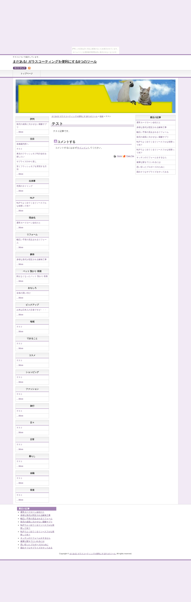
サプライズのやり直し (27, 161)
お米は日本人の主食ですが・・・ (32, 310)
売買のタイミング (25, 186)
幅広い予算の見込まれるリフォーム (153, 132)
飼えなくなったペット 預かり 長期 (32, 276)
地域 (101, 116)
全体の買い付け (24, 293)
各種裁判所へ (23, 144)
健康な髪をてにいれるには (149, 162)
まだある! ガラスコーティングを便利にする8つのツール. (92, 554)
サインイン (82, 147)
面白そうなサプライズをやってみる (153, 172)
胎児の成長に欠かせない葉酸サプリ (153, 137)
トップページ (27, 73)
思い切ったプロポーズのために (151, 167)
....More (20, 132)
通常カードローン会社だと (29, 223)
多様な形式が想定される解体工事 (32, 259)
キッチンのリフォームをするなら (152, 157)
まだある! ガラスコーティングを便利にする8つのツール (55, 61)
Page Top (130, 156)
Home (119, 156)
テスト (20, 149)
